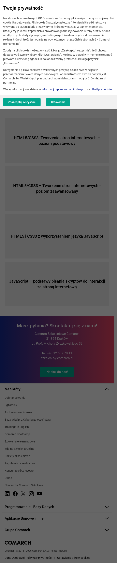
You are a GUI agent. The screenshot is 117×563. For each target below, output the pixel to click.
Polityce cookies (102, 89)
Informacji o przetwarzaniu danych (63, 89)
